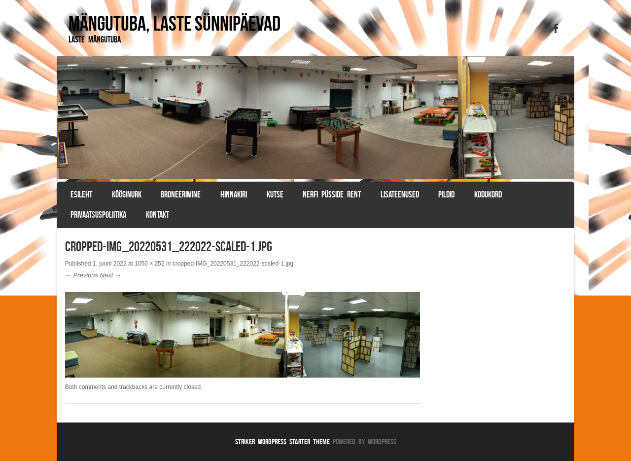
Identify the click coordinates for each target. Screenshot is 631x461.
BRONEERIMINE (181, 194)
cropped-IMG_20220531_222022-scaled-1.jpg (233, 263)
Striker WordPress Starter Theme (282, 441)
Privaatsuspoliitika (98, 215)
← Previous (81, 275)
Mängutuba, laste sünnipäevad (174, 23)
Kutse (275, 194)
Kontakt (157, 215)
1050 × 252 (149, 263)
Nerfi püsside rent (332, 194)
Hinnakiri (233, 194)
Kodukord (488, 194)
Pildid (446, 194)
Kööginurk (126, 194)
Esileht (81, 194)
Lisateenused (400, 194)
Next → (110, 275)
